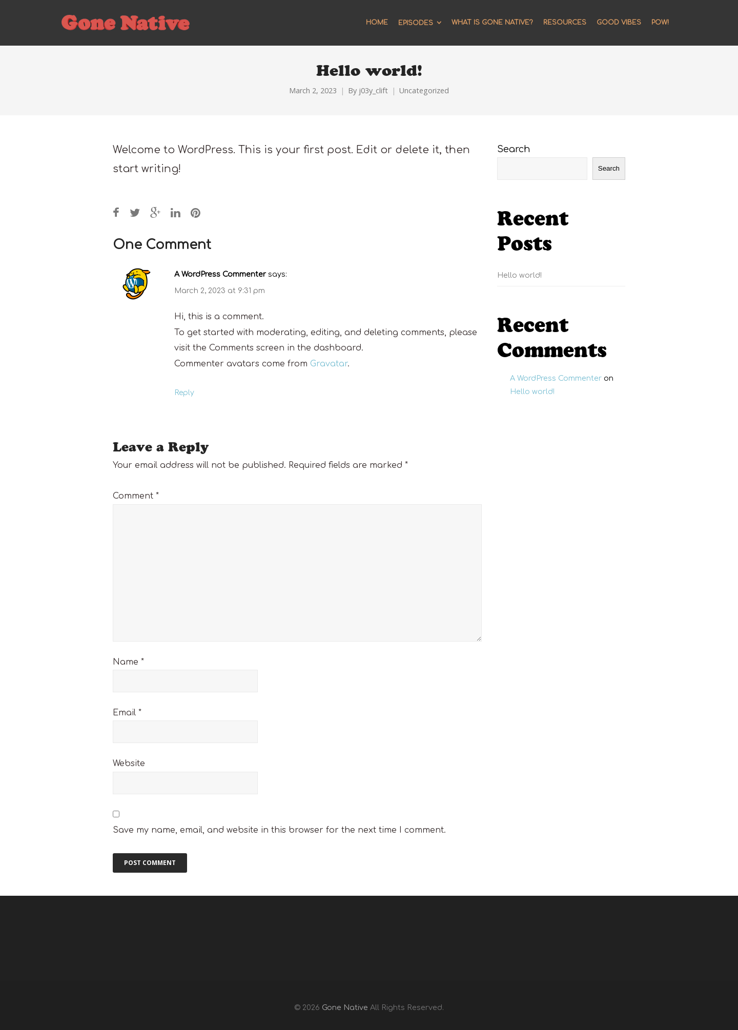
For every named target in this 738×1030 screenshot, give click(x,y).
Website (129, 763)
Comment (136, 496)
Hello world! (519, 275)
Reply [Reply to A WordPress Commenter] (184, 393)
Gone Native (345, 1007)
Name (128, 662)
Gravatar (328, 363)
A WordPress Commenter (220, 274)
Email (127, 712)
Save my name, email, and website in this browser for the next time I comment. (279, 830)
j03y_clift (373, 90)
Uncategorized (424, 90)
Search (513, 149)
